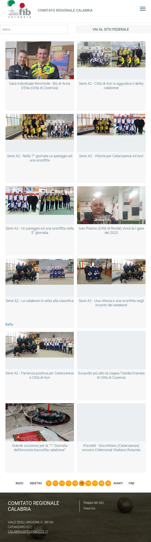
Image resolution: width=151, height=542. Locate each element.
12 (62, 483)
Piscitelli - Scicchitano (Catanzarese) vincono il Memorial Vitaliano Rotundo (111, 447)
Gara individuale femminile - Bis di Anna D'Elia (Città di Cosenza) (39, 85)
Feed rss (89, 508)
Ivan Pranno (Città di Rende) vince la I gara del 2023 (111, 230)
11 (55, 483)
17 (95, 483)
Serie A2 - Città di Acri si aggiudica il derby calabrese (111, 85)
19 (108, 483)
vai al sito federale (111, 29)
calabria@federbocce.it (28, 532)
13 (68, 483)
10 (48, 483)
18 (101, 483)
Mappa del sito (94, 503)
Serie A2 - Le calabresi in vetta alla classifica (40, 301)
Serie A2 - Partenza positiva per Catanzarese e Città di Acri (40, 375)
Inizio (19, 483)
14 (75, 483)
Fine (131, 483)
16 (88, 483)
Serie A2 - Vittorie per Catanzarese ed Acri (111, 156)
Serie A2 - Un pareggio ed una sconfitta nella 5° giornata (40, 230)
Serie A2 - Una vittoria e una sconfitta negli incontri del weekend (111, 303)
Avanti (118, 483)
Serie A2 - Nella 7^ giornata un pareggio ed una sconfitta (39, 158)
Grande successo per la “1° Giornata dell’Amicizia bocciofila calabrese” (40, 447)
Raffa (9, 324)
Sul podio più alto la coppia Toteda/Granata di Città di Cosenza (111, 375)
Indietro (36, 483)
